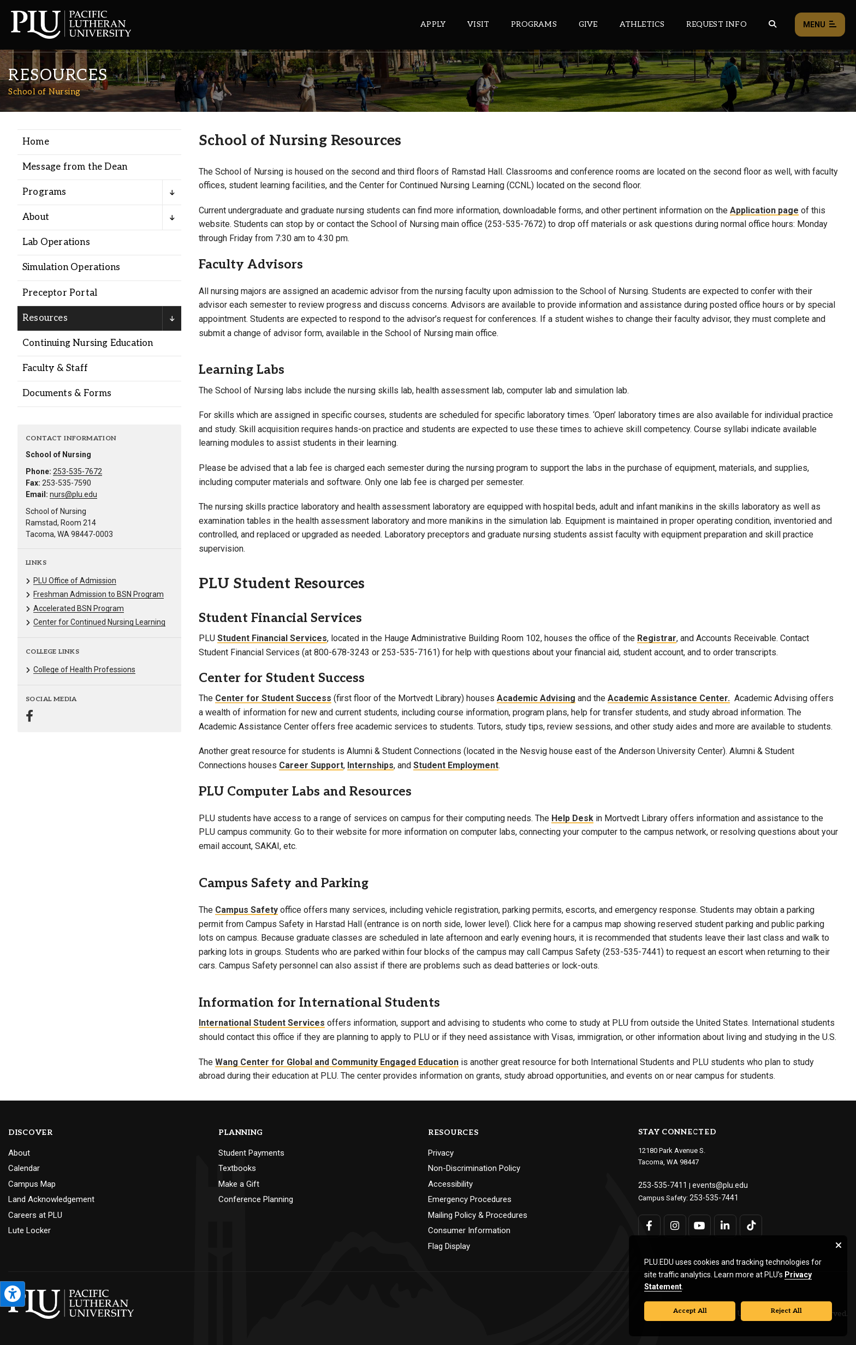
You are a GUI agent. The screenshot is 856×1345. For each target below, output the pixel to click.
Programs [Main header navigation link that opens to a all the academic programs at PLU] (534, 24)
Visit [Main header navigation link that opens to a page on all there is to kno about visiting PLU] (478, 24)
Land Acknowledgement (51, 1199)
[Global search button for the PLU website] (772, 24)
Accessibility (450, 1184)
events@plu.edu (711, 1184)
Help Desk (572, 818)
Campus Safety (246, 910)
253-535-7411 (659, 1184)
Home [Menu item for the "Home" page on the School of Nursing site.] (35, 141)
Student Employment (455, 765)
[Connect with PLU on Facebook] (649, 1223)
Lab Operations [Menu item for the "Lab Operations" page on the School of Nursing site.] (56, 242)
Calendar (24, 1168)
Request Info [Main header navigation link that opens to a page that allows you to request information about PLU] (716, 24)
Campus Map (32, 1184)
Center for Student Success (273, 698)
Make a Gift (238, 1184)
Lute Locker (29, 1230)
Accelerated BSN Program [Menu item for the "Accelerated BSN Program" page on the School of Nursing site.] (78, 608)
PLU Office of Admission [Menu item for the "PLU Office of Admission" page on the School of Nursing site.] (74, 580)
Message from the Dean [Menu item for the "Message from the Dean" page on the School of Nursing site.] (74, 167)
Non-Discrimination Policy (474, 1168)
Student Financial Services (272, 638)
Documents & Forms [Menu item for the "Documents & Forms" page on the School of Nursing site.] (66, 393)
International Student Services (262, 1023)
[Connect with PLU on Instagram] (674, 1223)
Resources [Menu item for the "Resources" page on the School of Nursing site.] (45, 318)
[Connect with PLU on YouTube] (699, 1223)
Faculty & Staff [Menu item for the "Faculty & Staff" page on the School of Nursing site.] (55, 368)
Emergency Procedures (470, 1199)
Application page (764, 210)
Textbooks (237, 1168)
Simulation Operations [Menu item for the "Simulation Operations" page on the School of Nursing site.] (71, 267)
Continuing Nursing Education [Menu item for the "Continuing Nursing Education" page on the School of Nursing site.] (87, 343)
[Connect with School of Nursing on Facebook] (29, 717)
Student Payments (251, 1153)
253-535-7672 (77, 471)
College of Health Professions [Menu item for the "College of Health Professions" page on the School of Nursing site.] (84, 669)
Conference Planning (255, 1199)
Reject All (786, 1311)
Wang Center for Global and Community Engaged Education (337, 1062)
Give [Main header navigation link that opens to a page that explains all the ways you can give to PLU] (588, 24)
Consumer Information (469, 1230)
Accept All (690, 1311)
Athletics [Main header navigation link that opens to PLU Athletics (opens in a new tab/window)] (642, 24)
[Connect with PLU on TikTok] (749, 1223)
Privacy (441, 1153)
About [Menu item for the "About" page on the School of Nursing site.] (35, 217)
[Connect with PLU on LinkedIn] (723, 1223)
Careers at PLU (35, 1215)
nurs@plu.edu (73, 494)
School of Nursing (44, 92)
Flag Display (449, 1246)
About (19, 1153)
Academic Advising (536, 698)
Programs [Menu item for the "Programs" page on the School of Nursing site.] (44, 192)
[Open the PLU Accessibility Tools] (12, 1294)
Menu (820, 24)
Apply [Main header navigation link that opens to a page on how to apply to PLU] (432, 24)
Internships (370, 765)
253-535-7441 (710, 1196)
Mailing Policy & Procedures (477, 1215)
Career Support (311, 765)
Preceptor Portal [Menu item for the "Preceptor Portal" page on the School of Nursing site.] (59, 293)
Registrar (656, 638)
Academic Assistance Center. (669, 698)
